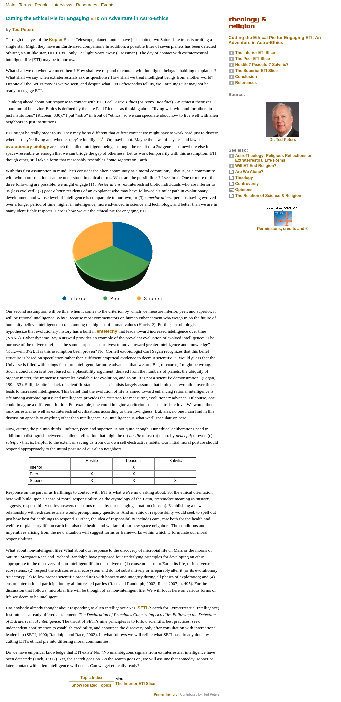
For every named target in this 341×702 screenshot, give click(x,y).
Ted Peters (23, 29)
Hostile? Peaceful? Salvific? (262, 64)
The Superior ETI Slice (256, 70)
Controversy (247, 183)
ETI (94, 18)
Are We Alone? (249, 171)
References (246, 82)
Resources (86, 4)
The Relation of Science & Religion (268, 195)
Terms (25, 4)
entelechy (107, 331)
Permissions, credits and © (282, 228)
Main (10, 4)
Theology (244, 177)
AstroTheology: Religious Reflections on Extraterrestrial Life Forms (274, 158)
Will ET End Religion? (256, 165)
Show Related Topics (91, 685)
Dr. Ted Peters (282, 138)
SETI (142, 607)
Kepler (56, 39)
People (42, 4)
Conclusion (246, 76)
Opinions (244, 189)
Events (108, 4)
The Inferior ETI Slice (135, 683)
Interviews (62, 4)
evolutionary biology (27, 146)
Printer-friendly (165, 694)
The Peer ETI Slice (252, 58)
